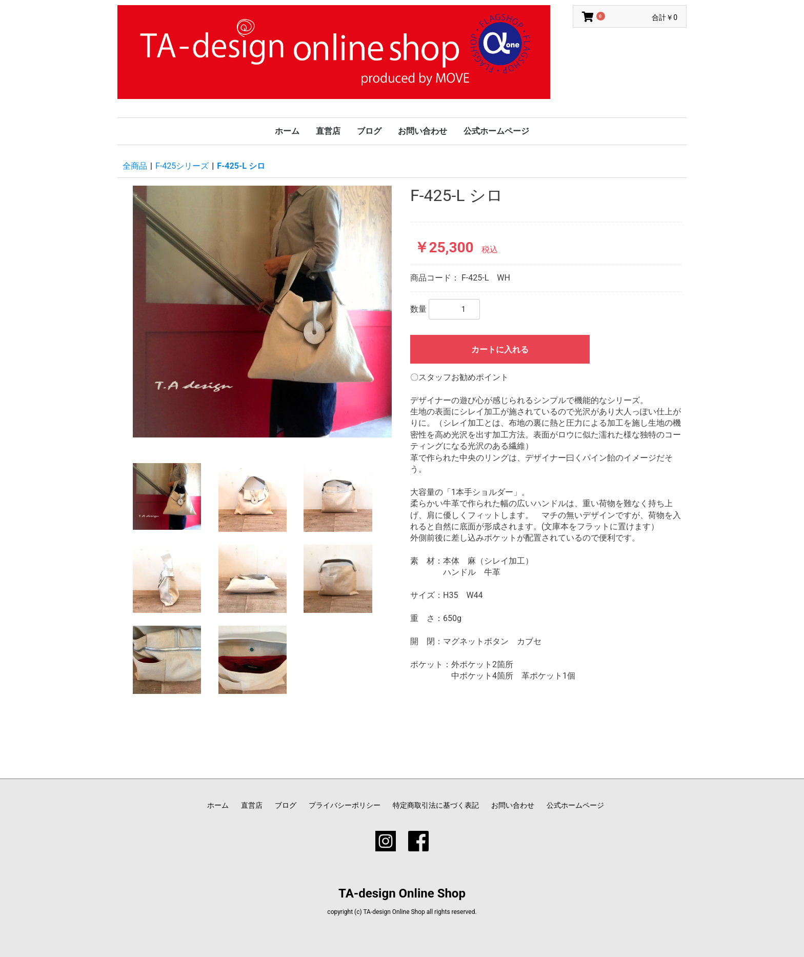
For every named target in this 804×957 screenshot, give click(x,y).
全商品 (135, 166)
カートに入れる (500, 349)
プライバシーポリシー (344, 805)
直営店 (328, 131)
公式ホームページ (496, 131)
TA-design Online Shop (402, 893)
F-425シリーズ (182, 166)
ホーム (287, 131)
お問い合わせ (422, 131)
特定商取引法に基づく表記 (436, 805)
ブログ (369, 131)
